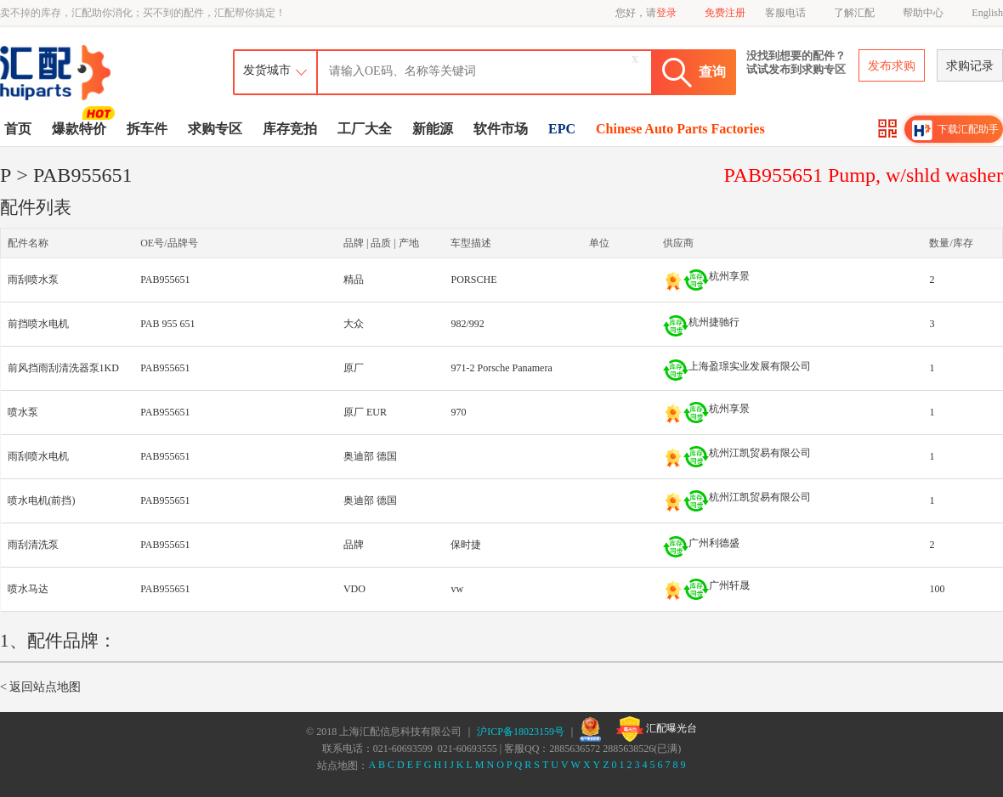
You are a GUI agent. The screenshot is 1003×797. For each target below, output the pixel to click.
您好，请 (646, 13)
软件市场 (500, 129)
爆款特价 (81, 127)
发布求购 (891, 65)
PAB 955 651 (167, 324)
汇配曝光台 (656, 729)
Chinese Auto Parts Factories (680, 129)
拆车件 (147, 129)
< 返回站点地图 (40, 687)
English (987, 13)
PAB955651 (165, 279)
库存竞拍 (290, 129)
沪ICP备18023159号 (520, 732)
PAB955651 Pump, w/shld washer (863, 175)
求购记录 (970, 65)
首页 (17, 129)
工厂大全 (364, 129)
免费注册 (725, 13)
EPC (561, 129)
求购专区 (215, 129)
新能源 (432, 129)
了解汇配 (854, 13)
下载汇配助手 (955, 130)
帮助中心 (923, 13)
